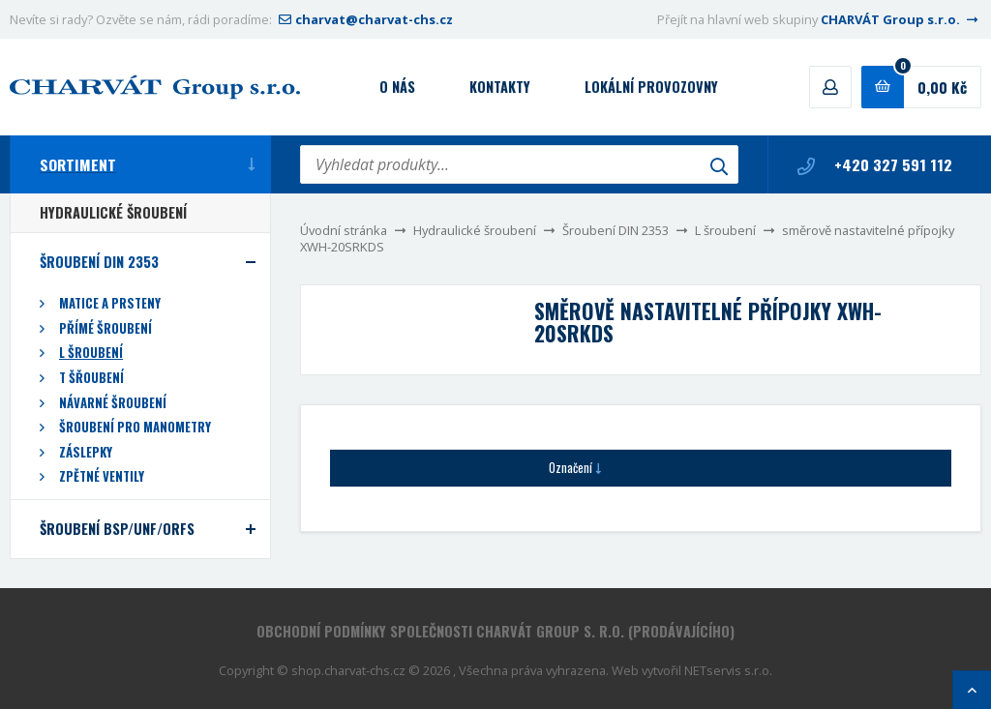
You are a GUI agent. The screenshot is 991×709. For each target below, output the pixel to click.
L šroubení (725, 230)
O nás (397, 86)
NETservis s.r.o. (728, 670)
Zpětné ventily (101, 476)
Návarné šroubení (112, 403)
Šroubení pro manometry (135, 427)
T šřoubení (91, 378)
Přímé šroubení (105, 328)
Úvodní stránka (343, 230)
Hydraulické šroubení (474, 230)
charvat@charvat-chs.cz (364, 19)
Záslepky (85, 452)
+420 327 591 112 (874, 164)
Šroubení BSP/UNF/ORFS (117, 528)
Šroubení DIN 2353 (615, 230)
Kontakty (499, 86)
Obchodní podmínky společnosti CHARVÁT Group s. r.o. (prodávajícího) (495, 631)
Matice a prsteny (110, 303)
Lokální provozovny (651, 86)
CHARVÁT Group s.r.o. (901, 19)
